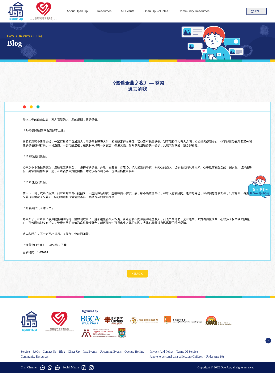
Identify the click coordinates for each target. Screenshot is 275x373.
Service (25, 351)
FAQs (36, 351)
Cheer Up (74, 351)
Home (11, 36)
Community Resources (194, 11)
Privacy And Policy (161, 351)
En (255, 11)
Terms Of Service (187, 351)
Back (137, 273)
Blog (62, 351)
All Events (127, 11)
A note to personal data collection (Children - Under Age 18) (187, 356)
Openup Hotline (134, 351)
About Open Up (77, 11)
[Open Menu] (268, 340)
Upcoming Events (111, 351)
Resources (104, 11)
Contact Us (49, 351)
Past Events (89, 351)
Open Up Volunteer (156, 11)
